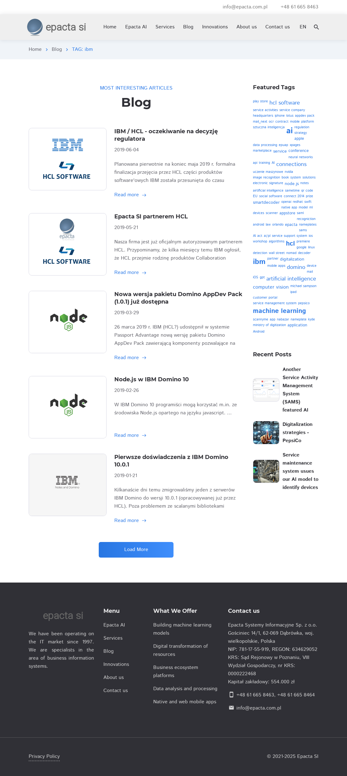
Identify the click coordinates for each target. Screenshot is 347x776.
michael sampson (303, 286)
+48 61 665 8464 (296, 695)
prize (309, 196)
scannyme (260, 319)
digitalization (292, 259)
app (272, 319)
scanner (272, 213)
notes (304, 183)
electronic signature (268, 183)
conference (298, 151)
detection (260, 253)
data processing (265, 145)
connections (291, 164)
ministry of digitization (269, 325)
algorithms (276, 241)
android (258, 224)
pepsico (304, 303)
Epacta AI (136, 27)
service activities (265, 110)
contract (281, 121)
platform (307, 121)
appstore (287, 213)
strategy (300, 132)
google (302, 247)
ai (289, 131)
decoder (304, 253)
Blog (57, 49)
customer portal (265, 297)
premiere (303, 241)
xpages (295, 145)
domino (296, 267)
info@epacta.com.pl (258, 708)
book (285, 177)
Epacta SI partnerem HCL (151, 216)
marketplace (262, 150)
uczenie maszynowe (268, 171)
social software (270, 196)
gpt (262, 277)
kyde (311, 319)
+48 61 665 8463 (255, 695)
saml (300, 213)
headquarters (263, 115)
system (295, 177)
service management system (275, 303)
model (303, 207)
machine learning (279, 311)
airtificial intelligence (268, 190)
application (297, 325)
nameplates (307, 224)
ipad (293, 292)
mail (310, 271)
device (311, 265)
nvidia (289, 171)
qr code (307, 190)
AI (273, 162)
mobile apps (276, 265)
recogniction (306, 219)
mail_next (260, 121)
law (268, 224)
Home (35, 49)
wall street (277, 253)
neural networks (300, 157)
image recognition (266, 177)
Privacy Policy (44, 756)
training (264, 162)
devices (258, 213)
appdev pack (304, 115)
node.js (292, 184)
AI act (257, 235)
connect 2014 (294, 196)
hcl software (284, 103)
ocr (271, 121)
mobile (295, 121)
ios (311, 235)
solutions (309, 177)
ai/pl (267, 235)
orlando (277, 224)
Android (258, 331)
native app (289, 207)
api (255, 162)
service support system (289, 235)
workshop (260, 241)
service (280, 151)
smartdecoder (266, 202)
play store (260, 101)
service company (292, 110)
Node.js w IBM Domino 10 (151, 379)
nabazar (283, 319)
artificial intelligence (291, 279)
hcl (290, 243)
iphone (280, 115)
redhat (298, 201)
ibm (259, 261)
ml (311, 207)
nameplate (299, 319)
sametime (292, 190)
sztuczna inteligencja (269, 127)
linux (311, 247)
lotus (289, 115)
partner (272, 258)
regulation (301, 127)
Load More (136, 549)
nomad (291, 253)
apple (299, 139)
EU (255, 196)
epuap (283, 145)
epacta (291, 225)
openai (286, 201)
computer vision (271, 287)
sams (303, 230)
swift (307, 201)
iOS (255, 277)
